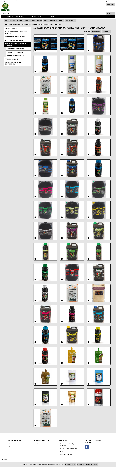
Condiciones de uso (40, 444)
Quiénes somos (14, 444)
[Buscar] (57, 13)
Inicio (5, 24)
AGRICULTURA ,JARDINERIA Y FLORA (20, 24)
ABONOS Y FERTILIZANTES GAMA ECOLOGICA (46, 24)
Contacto (4, 459)
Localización (13, 447)
